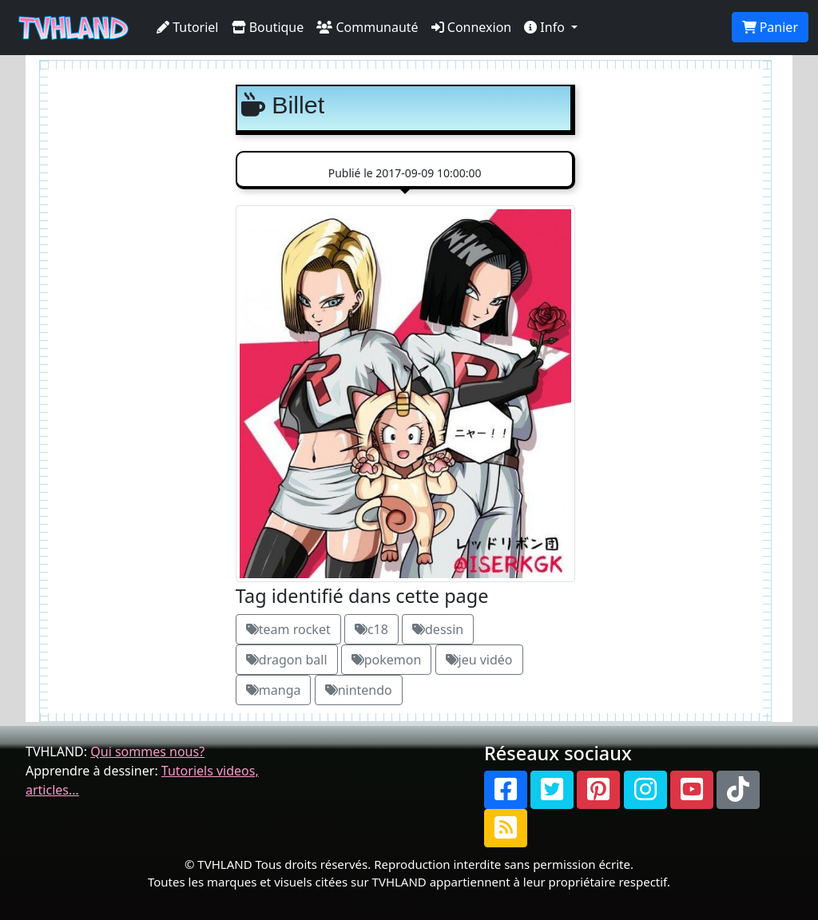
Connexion (471, 27)
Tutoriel (188, 27)
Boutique (268, 27)
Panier (770, 27)
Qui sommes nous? (147, 751)
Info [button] (546, 27)
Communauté (367, 27)
